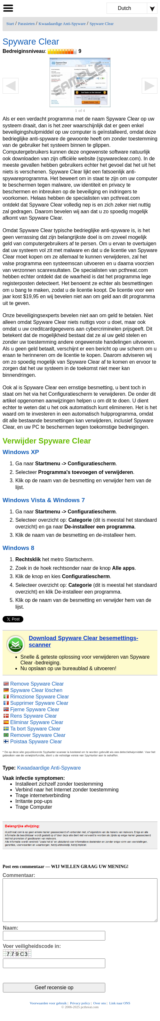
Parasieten (26, 23)
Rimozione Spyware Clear (39, 696)
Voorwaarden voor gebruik (48, 1012)
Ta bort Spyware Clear (35, 728)
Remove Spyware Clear (37, 684)
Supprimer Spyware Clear (39, 703)
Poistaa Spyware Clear (36, 741)
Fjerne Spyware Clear (34, 709)
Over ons (99, 1012)
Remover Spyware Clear (38, 735)
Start (10, 23)
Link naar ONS (119, 1012)
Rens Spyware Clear (33, 716)
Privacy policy (80, 1012)
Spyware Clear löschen (36, 690)
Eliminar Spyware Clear (36, 722)
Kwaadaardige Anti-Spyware (62, 23)
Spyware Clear (102, 23)
